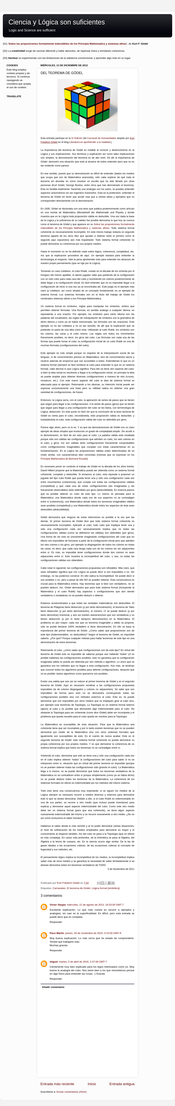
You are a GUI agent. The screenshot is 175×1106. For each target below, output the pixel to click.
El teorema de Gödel (78, 888)
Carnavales (59, 888)
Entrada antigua (122, 1084)
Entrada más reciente (57, 1084)
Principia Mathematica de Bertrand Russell (64, 458)
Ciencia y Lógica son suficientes (56, 22)
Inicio (92, 1084)
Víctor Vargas (58, 904)
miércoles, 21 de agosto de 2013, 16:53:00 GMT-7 (95, 904)
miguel (54, 961)
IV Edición (76, 138)
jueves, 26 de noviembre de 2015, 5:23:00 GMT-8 (93, 933)
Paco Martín (57, 933)
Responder (56, 922)
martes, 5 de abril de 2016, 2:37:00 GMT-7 (83, 961)
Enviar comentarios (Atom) (72, 1091)
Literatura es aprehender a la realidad (89, 142)
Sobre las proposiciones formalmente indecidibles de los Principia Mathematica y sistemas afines (67, 43)
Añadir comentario (53, 987)
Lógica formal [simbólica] (106, 888)
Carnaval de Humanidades (101, 138)
